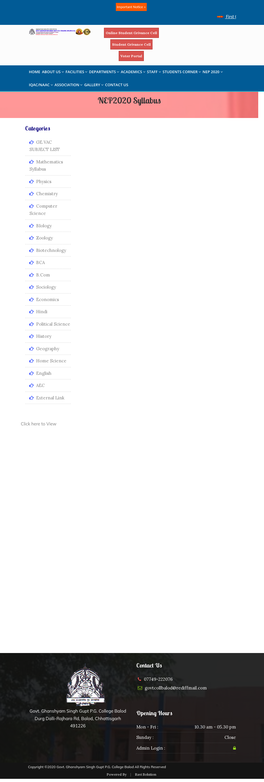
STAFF (154, 71)
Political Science (49, 324)
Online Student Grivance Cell (131, 33)
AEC (37, 385)
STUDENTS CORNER (182, 71)
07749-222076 (158, 679)
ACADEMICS (133, 71)
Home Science (47, 361)
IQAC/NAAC (41, 84)
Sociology (42, 287)
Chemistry (43, 193)
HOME (34, 71)
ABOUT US (53, 71)
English (40, 373)
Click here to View (39, 424)
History (40, 336)
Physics (40, 181)
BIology (40, 225)
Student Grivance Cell (131, 44)
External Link (46, 398)
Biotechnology (47, 250)
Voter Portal (131, 56)
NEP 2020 (212, 71)
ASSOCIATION (69, 84)
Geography (44, 348)
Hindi (38, 311)
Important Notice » (131, 7)
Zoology (41, 238)
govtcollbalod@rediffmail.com (176, 688)
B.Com (39, 275)
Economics (44, 299)
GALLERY (93, 84)
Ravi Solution (145, 774)
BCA (37, 262)
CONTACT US (116, 84)
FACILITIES (76, 71)
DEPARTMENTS (104, 71)
